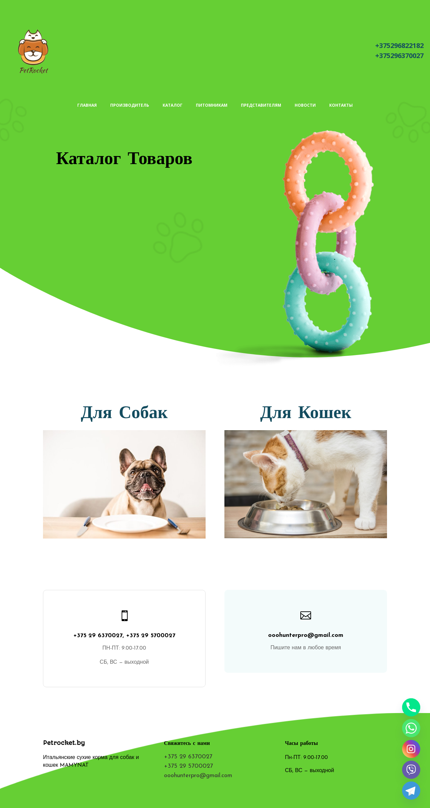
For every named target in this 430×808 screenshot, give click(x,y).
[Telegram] (411, 790)
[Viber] (411, 770)
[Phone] (411, 707)
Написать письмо (325, 51)
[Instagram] (411, 749)
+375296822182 (399, 45)
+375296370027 (399, 55)
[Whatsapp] (411, 728)
